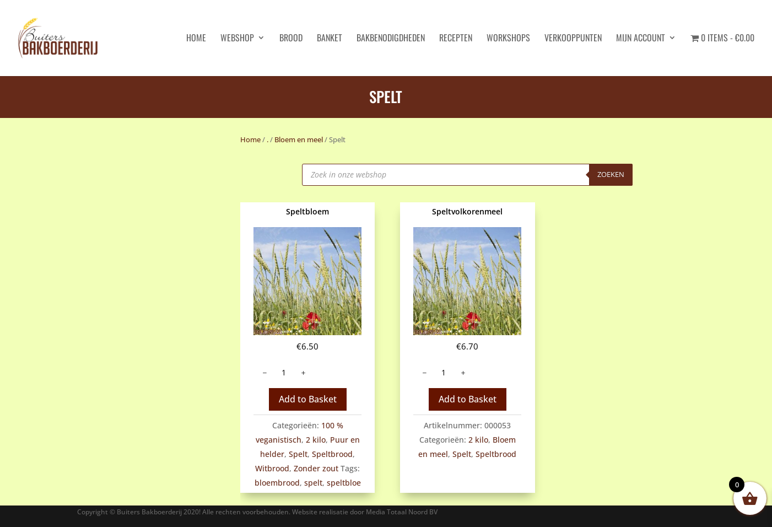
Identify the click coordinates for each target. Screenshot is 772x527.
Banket (329, 39)
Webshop (237, 39)
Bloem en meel (298, 139)
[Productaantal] (283, 372)
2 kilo (316, 439)
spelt (313, 482)
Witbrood (272, 468)
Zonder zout (316, 468)
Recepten (455, 39)
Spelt (298, 454)
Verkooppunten (573, 39)
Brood (291, 39)
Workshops (508, 39)
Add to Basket (308, 399)
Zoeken (610, 174)
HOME (196, 39)
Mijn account (640, 39)
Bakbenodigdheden (391, 39)
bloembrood (277, 482)
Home (250, 139)
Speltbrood (332, 454)
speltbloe (344, 482)
